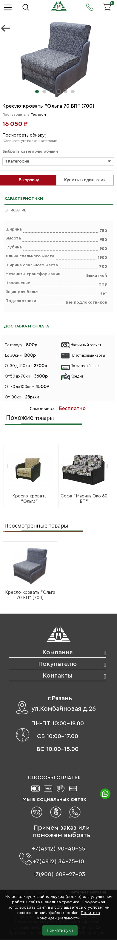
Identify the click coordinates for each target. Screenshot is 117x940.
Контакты (58, 675)
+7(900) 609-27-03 (58, 874)
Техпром (38, 114)
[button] (37, 91)
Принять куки (60, 930)
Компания (57, 652)
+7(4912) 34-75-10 (58, 862)
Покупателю (57, 664)
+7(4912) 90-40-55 (58, 849)
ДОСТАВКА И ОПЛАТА (26, 326)
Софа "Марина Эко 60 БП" (84, 499)
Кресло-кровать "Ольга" (29, 499)
